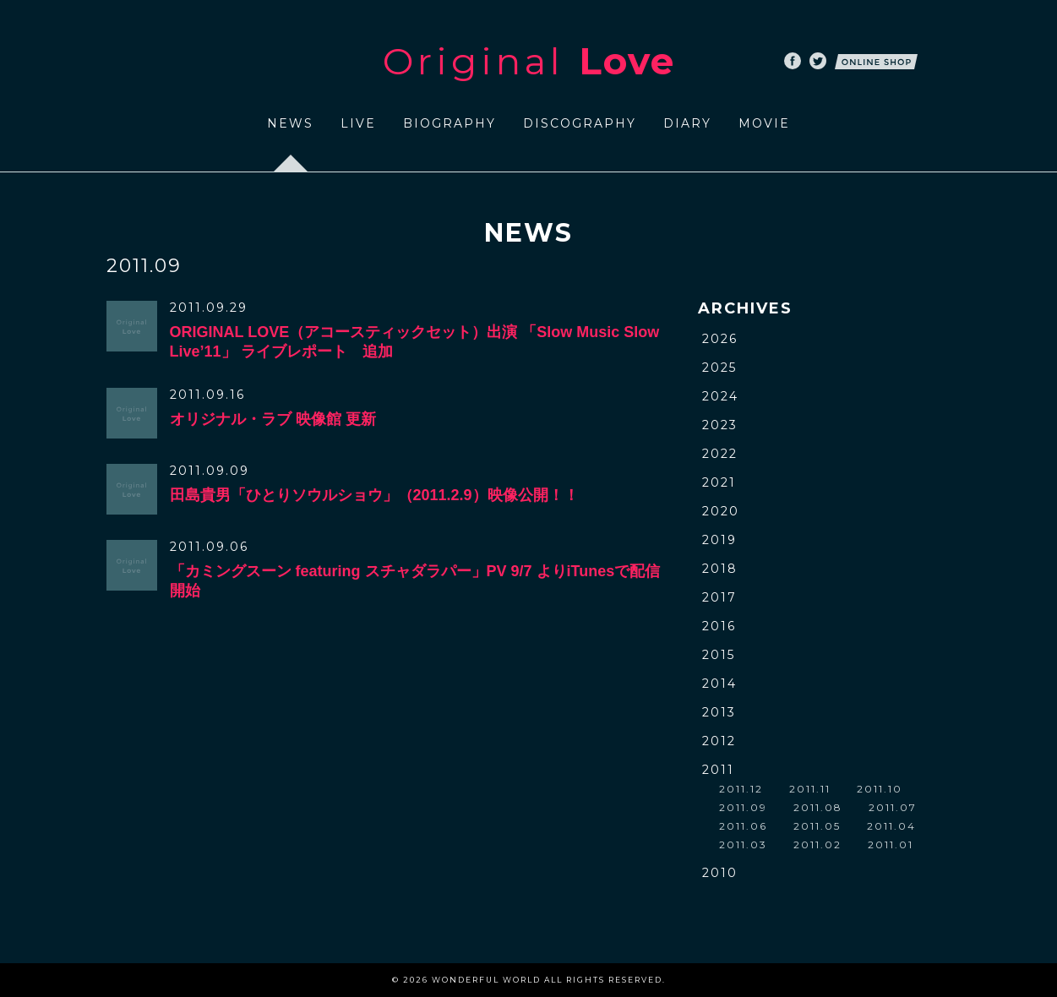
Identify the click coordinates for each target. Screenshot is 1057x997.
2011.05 (817, 826)
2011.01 (890, 844)
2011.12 (741, 788)
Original (529, 61)
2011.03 (743, 844)
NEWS (290, 123)
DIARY (687, 123)
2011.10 (879, 788)
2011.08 (817, 807)
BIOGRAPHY (449, 123)
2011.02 (817, 844)
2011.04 (891, 826)
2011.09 (743, 807)
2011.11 (810, 788)
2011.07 (893, 807)
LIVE (358, 123)
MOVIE (764, 123)
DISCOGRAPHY (579, 123)
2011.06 (743, 826)
